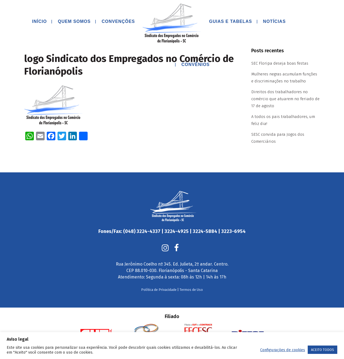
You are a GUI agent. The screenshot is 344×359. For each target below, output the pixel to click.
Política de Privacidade (159, 277)
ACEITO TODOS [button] (322, 350)
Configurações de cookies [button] (282, 349)
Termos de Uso (191, 277)
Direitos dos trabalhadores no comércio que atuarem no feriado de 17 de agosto (285, 98)
